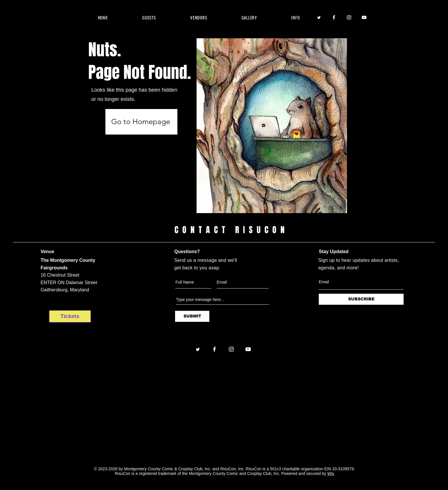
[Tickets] (70, 316)
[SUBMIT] (192, 316)
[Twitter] (319, 17)
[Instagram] (349, 17)
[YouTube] (364, 17)
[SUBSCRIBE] (361, 299)
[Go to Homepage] (141, 122)
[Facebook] (334, 17)
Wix (330, 473)
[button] (149, 17)
